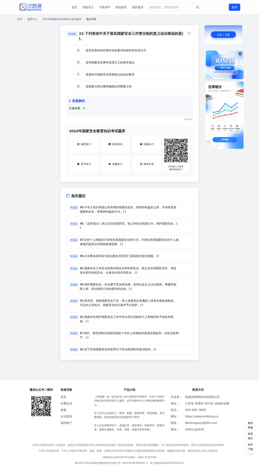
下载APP (104, 7)
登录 (234, 7)
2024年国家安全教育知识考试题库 (61, 19)
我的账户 (66, 423)
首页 (74, 7)
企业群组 (66, 416)
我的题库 (138, 7)
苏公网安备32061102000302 (167, 462)
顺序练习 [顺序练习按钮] (84, 144)
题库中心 (32, 19)
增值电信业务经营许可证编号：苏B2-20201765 (129, 457)
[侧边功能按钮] (250, 436)
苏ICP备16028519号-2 (135, 462)
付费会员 (66, 403)
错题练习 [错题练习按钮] (147, 144)
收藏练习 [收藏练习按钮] (115, 163)
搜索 (63, 410)
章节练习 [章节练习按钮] (84, 163)
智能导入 (88, 7)
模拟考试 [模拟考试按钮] (115, 144)
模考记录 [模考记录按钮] (147, 163)
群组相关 (121, 7)
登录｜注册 (223, 34)
